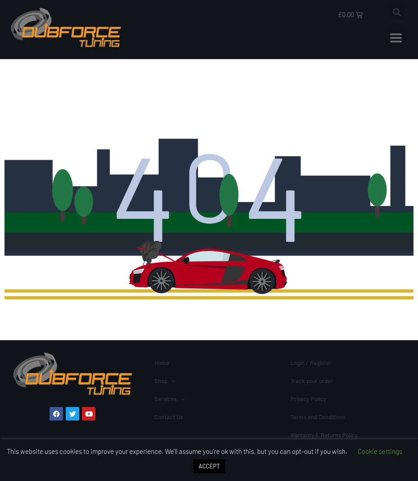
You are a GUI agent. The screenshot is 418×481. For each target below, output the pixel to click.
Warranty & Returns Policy (324, 435)
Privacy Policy (308, 398)
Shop (165, 380)
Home (161, 362)
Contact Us (168, 417)
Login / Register (311, 362)
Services (169, 398)
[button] (397, 12)
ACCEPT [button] (209, 466)
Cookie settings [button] (380, 451)
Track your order (312, 380)
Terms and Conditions (318, 417)
